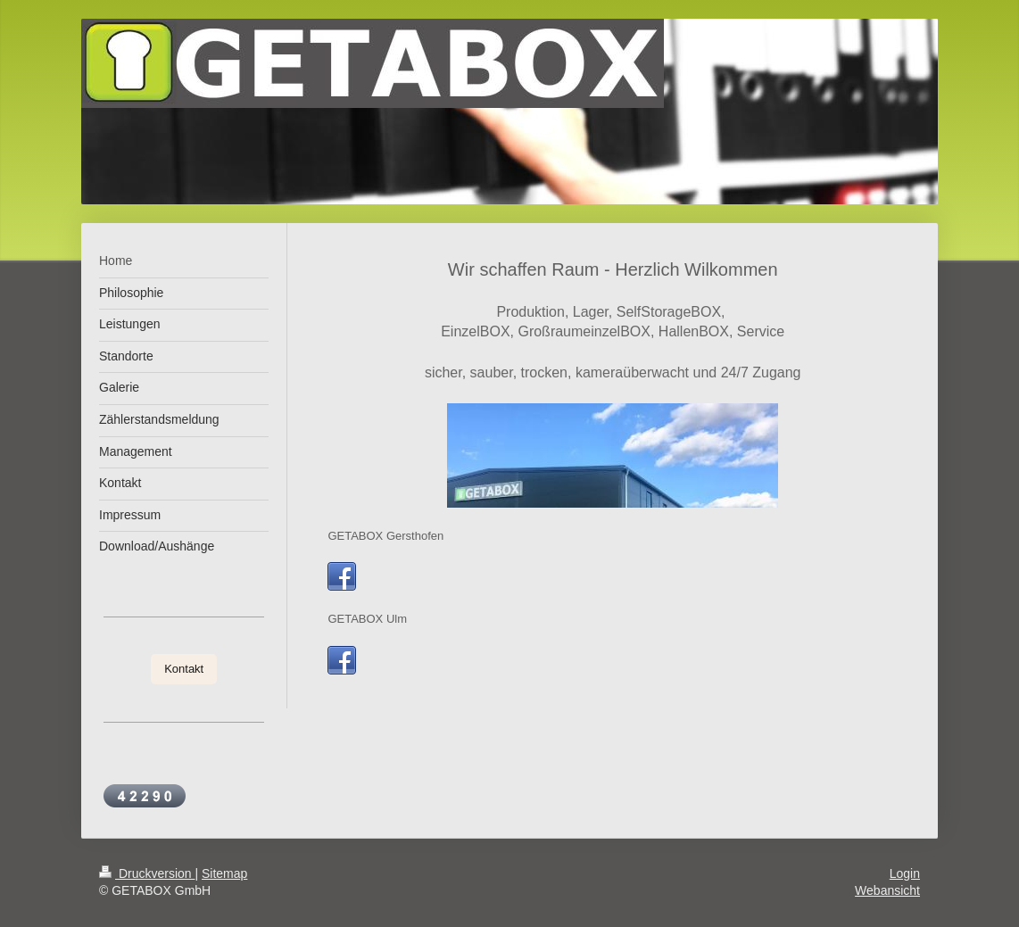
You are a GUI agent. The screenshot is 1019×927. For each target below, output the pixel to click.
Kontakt (183, 668)
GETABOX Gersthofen (385, 535)
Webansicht (887, 890)
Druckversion (147, 873)
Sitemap (224, 873)
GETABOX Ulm (367, 618)
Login (905, 873)
